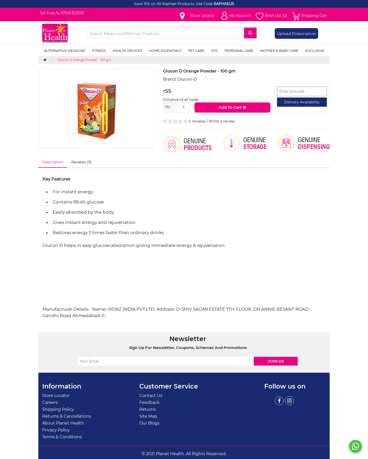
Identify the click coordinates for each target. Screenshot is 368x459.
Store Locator (56, 395)
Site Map (148, 416)
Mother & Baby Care (279, 51)
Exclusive (314, 51)
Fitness (99, 51)
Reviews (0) (81, 162)
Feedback (149, 402)
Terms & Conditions (62, 436)
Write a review (222, 121)
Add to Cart (232, 107)
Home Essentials (165, 51)
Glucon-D (187, 79)
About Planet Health (63, 423)
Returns (147, 409)
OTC (214, 51)
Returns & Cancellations (66, 416)
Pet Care (196, 51)
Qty (167, 106)
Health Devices (127, 51)
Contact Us (150, 395)
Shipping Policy (58, 409)
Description (52, 162)
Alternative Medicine (64, 51)
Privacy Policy (56, 430)
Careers (50, 402)
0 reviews (197, 121)
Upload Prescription (296, 33)
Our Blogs (149, 423)
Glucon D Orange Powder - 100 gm (84, 60)
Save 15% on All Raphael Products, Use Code (174, 4)
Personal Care (239, 51)
